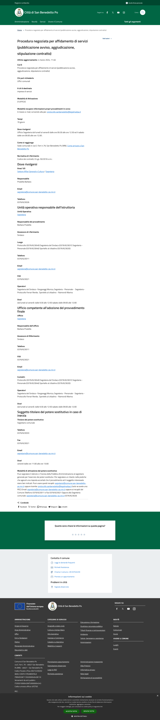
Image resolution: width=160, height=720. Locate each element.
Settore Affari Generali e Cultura (30, 171)
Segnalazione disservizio (57, 665)
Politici (17, 642)
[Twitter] (112, 12)
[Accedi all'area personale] (134, 3)
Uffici (17, 634)
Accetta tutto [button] (71, 711)
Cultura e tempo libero (56, 630)
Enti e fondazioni (21, 638)
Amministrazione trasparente (91, 661)
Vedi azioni (108, 38)
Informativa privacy (87, 669)
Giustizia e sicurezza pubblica (91, 626)
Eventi (115, 649)
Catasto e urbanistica (56, 642)
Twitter (32, 506)
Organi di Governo (21, 626)
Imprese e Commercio (56, 638)
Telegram (52, 506)
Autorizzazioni (85, 642)
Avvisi (115, 634)
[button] (80, 716)
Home (19, 30)
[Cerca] (142, 12)
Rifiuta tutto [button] (89, 711)
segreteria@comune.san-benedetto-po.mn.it (36, 191)
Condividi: (23, 502)
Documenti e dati (21, 650)
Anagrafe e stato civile (56, 626)
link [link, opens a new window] (101, 707)
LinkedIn (62, 506)
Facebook (22, 506)
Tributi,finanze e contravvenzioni (92, 630)
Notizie (116, 626)
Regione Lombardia (22, 3)
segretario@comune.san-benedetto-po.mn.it (36, 453)
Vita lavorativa (53, 634)
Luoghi (115, 645)
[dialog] (80, 706)
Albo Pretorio (85, 665)
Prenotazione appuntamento (58, 661)
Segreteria (50, 171)
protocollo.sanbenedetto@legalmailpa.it (64, 111)
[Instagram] (123, 12)
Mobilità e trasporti (55, 646)
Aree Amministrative (22, 630)
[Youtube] (117, 12)
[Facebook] (106, 12)
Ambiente (84, 634)
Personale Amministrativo (24, 646)
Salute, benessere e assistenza (92, 638)
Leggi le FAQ (52, 669)
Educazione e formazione (89, 622)
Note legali (84, 673)
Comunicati (117, 630)
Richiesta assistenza (55, 673)
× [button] (157, 696)
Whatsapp (42, 506)
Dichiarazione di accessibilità (91, 677)
